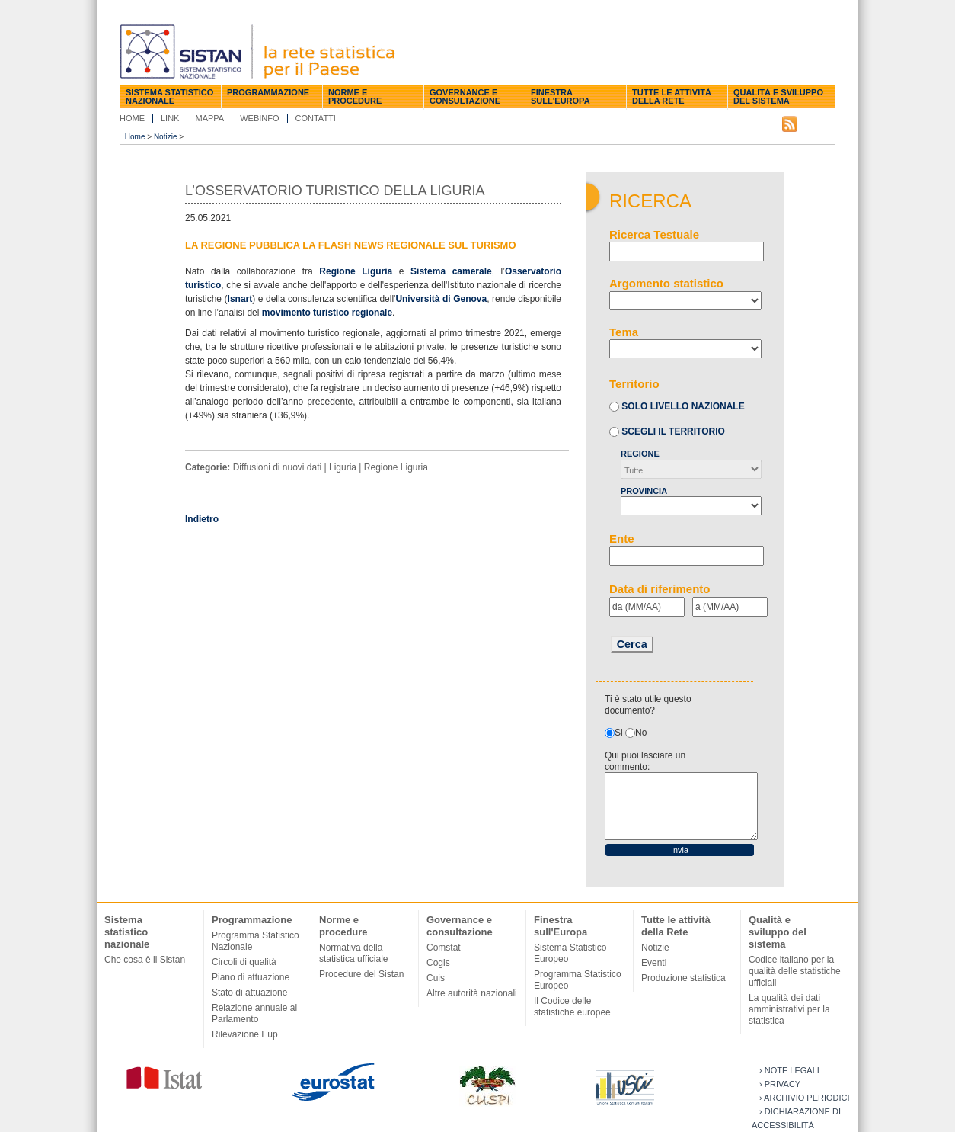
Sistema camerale (451, 271)
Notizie (165, 137)
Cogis (438, 962)
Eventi (653, 962)
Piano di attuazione (250, 977)
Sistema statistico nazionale (169, 96)
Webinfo (259, 118)
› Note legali (789, 1070)
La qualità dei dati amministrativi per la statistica (789, 1009)
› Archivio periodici (804, 1097)
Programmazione (268, 92)
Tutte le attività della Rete (671, 96)
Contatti (315, 118)
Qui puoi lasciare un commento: (645, 761)
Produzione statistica (683, 978)
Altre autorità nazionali (471, 993)
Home (132, 118)
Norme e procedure (355, 96)
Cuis (435, 978)
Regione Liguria (355, 271)
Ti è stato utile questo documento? (648, 705)
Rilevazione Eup (245, 1034)
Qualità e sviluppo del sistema (778, 96)
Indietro (202, 519)
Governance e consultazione (465, 96)
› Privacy (779, 1084)
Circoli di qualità (244, 962)
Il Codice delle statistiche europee (572, 1007)
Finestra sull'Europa (560, 96)
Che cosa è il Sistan (144, 959)
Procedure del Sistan (361, 974)
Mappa (209, 118)
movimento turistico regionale (327, 312)
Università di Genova (441, 298)
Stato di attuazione (249, 992)
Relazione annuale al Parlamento (254, 1013)
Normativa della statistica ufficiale (353, 953)
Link (170, 118)
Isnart (240, 298)
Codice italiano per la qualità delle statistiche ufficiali (795, 971)
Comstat (443, 947)
